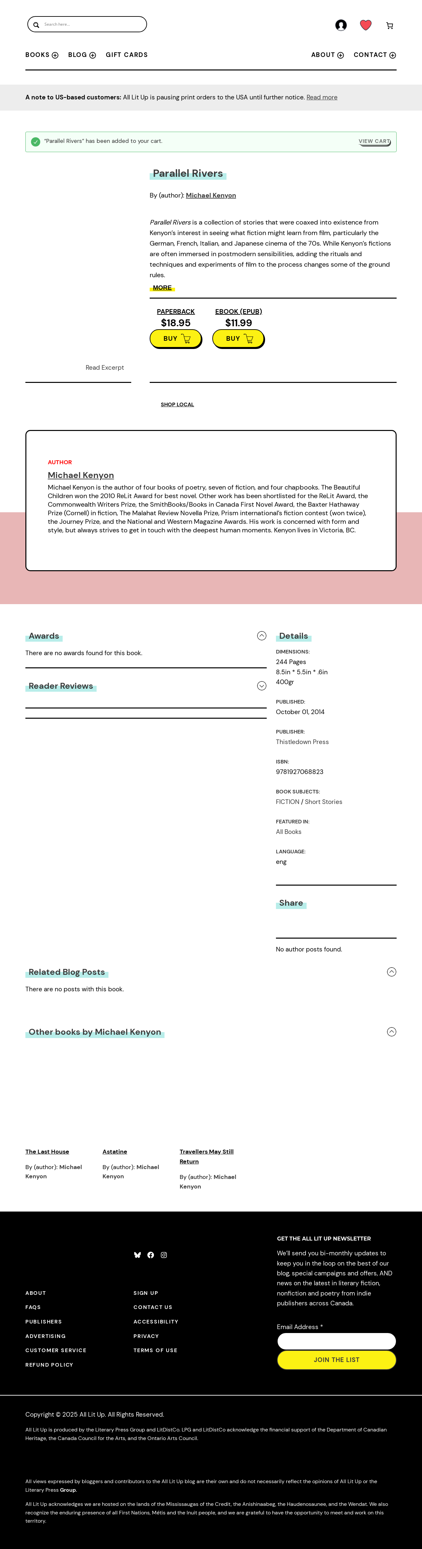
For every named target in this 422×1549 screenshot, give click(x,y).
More (162, 287)
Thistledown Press (302, 742)
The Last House (47, 1152)
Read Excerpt (105, 367)
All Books (289, 832)
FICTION (287, 802)
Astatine (115, 1152)
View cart (374, 141)
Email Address (300, 1327)
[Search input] (87, 24)
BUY (171, 338)
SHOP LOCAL (177, 404)
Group (68, 1489)
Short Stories (324, 802)
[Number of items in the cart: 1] (389, 26)
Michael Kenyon (211, 195)
